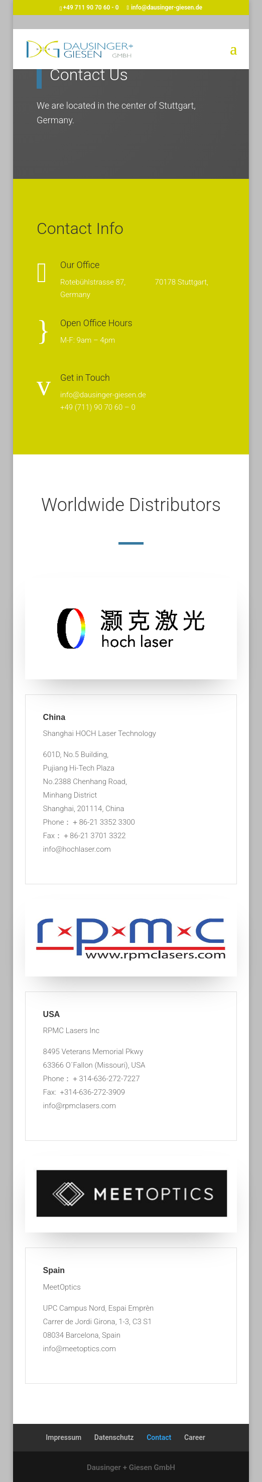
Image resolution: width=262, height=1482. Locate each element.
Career (194, 1437)
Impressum (63, 1437)
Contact (159, 1437)
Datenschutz (114, 1437)
